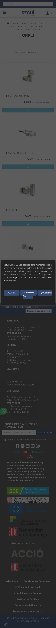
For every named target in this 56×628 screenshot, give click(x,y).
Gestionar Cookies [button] (37, 294)
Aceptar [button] (11, 292)
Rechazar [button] (28, 292)
